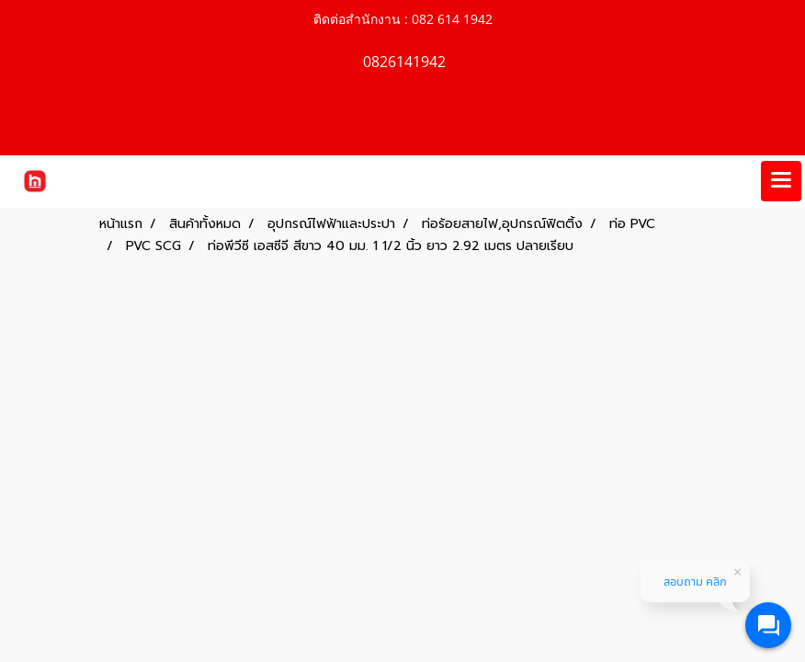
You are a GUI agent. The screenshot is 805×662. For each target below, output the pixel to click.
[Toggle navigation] (781, 181)
